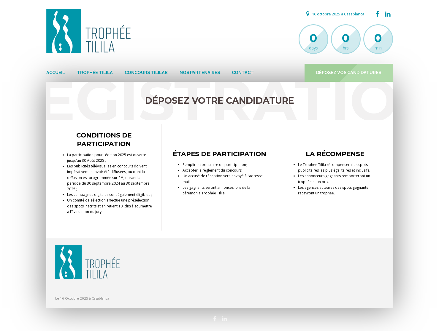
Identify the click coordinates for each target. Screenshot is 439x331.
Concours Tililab (146, 72)
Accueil (55, 72)
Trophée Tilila (95, 72)
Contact (243, 72)
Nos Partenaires (200, 72)
